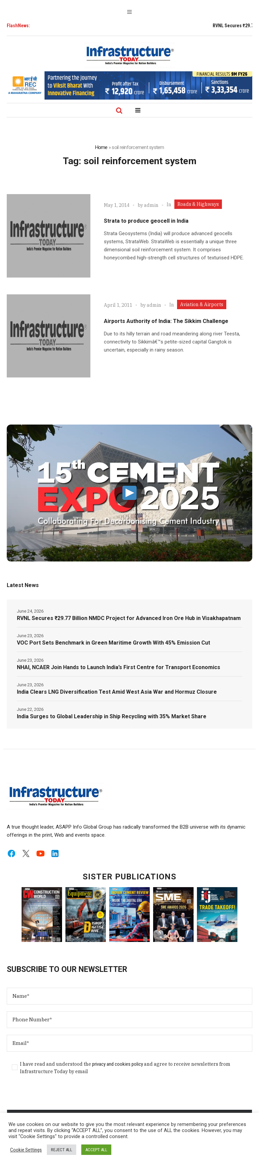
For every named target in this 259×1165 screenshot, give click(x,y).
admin (151, 205)
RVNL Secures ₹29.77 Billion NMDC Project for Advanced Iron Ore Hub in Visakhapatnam (129, 618)
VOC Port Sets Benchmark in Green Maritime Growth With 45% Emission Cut (113, 643)
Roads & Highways (198, 204)
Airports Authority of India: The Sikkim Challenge (166, 321)
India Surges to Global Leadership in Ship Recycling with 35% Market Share (111, 716)
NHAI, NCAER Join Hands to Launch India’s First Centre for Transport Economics (118, 667)
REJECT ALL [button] (61, 1149)
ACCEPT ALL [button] (96, 1149)
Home (101, 147)
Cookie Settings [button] (26, 1150)
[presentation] (58, 1096)
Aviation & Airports (201, 304)
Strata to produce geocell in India (146, 221)
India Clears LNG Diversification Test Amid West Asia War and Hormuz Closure (117, 692)
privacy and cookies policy (117, 1064)
